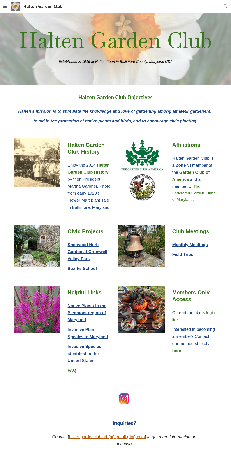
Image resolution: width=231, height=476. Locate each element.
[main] (116, 40)
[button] (5, 6)
